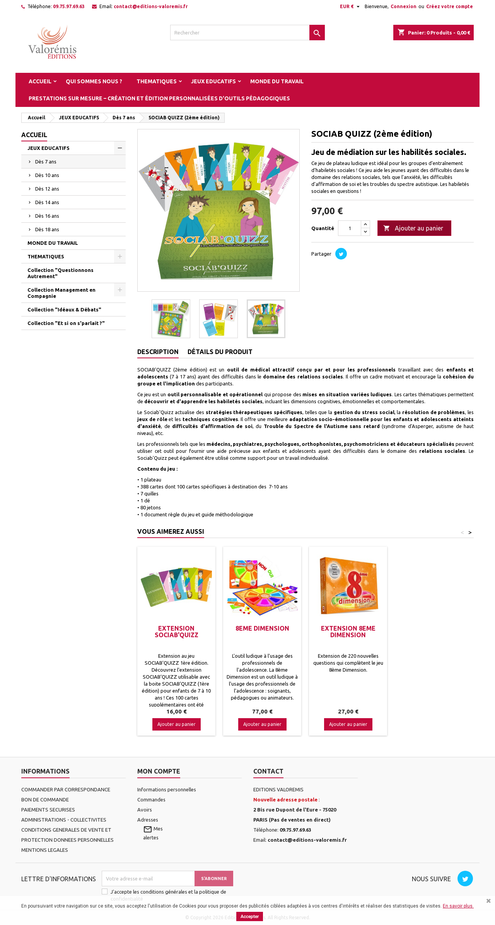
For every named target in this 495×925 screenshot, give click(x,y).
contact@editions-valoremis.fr (151, 6)
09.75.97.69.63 (69, 6)
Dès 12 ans (47, 188)
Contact (268, 771)
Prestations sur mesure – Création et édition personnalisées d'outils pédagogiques (159, 98)
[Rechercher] (247, 32)
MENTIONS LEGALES (44, 850)
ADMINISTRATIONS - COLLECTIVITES (63, 819)
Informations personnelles (166, 789)
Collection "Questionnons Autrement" (60, 273)
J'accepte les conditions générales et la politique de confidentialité (168, 895)
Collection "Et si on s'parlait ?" (66, 323)
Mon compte (158, 771)
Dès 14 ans (47, 202)
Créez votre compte (449, 6)
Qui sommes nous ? (94, 81)
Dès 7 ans (45, 161)
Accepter (250, 916)
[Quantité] (349, 228)
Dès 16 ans (47, 215)
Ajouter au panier (413, 228)
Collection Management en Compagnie (61, 293)
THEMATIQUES (157, 81)
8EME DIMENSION (262, 628)
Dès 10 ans (47, 175)
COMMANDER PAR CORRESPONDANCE (65, 789)
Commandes (151, 799)
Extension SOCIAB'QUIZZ (176, 631)
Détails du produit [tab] (220, 351)
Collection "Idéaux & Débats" (64, 309)
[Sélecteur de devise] (351, 6)
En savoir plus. (458, 906)
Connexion (403, 6)
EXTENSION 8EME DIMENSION (348, 631)
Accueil (40, 81)
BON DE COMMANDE (45, 799)
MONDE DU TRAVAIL (277, 81)
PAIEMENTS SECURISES (48, 809)
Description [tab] (158, 351)
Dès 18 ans (47, 229)
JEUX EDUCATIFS (213, 81)
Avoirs (144, 809)
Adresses (147, 819)
